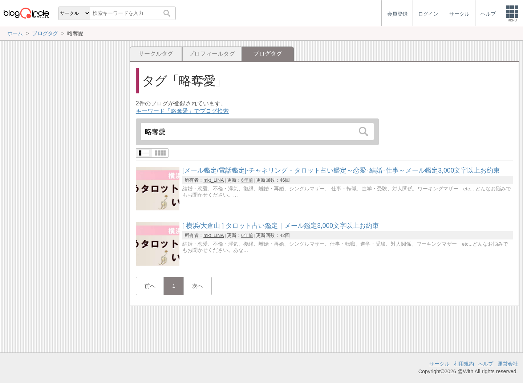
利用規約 (464, 364)
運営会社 (508, 364)
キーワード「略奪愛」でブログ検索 (182, 111)
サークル (439, 364)
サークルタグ (155, 54)
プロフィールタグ (211, 54)
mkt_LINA (213, 180)
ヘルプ (485, 364)
